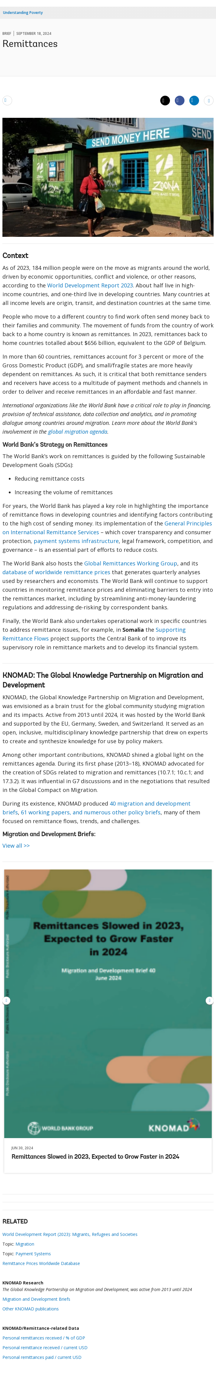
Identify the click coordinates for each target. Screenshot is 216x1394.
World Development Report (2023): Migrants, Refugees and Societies (70, 1234)
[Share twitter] (165, 100)
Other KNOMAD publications (30, 1309)
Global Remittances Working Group (130, 563)
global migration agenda (77, 431)
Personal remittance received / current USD (45, 1347)
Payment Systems (33, 1254)
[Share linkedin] (194, 100)
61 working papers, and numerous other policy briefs (91, 812)
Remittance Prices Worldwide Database (41, 1263)
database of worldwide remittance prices (56, 572)
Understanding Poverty (23, 12)
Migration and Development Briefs (36, 1299)
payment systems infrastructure (76, 541)
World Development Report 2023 (90, 285)
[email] (7, 100)
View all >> (16, 845)
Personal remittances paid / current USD (41, 1357)
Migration (24, 1244)
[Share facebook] (179, 100)
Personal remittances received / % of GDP (43, 1338)
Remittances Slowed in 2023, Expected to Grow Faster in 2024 (95, 1157)
